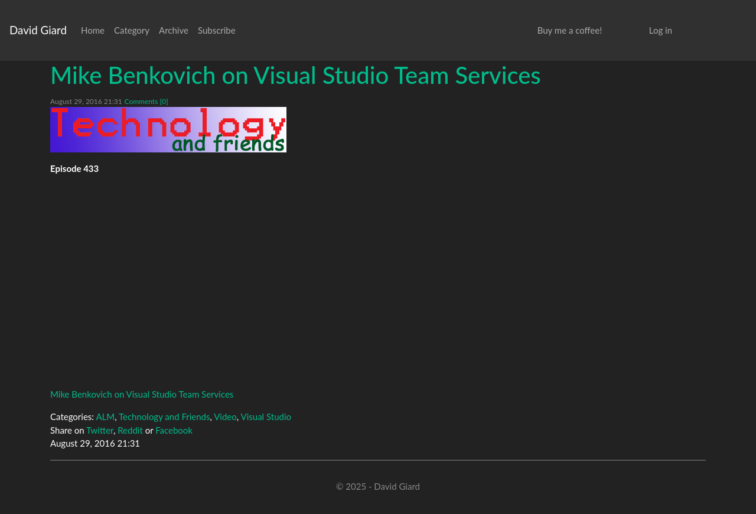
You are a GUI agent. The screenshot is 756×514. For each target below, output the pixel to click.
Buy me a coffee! (569, 30)
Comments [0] (146, 101)
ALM (105, 416)
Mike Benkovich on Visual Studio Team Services (295, 75)
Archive (173, 30)
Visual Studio (266, 416)
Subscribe (217, 30)
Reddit (130, 430)
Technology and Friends (164, 416)
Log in (660, 30)
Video (225, 416)
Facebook (174, 430)
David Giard (38, 30)
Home (93, 30)
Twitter (99, 430)
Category (131, 30)
